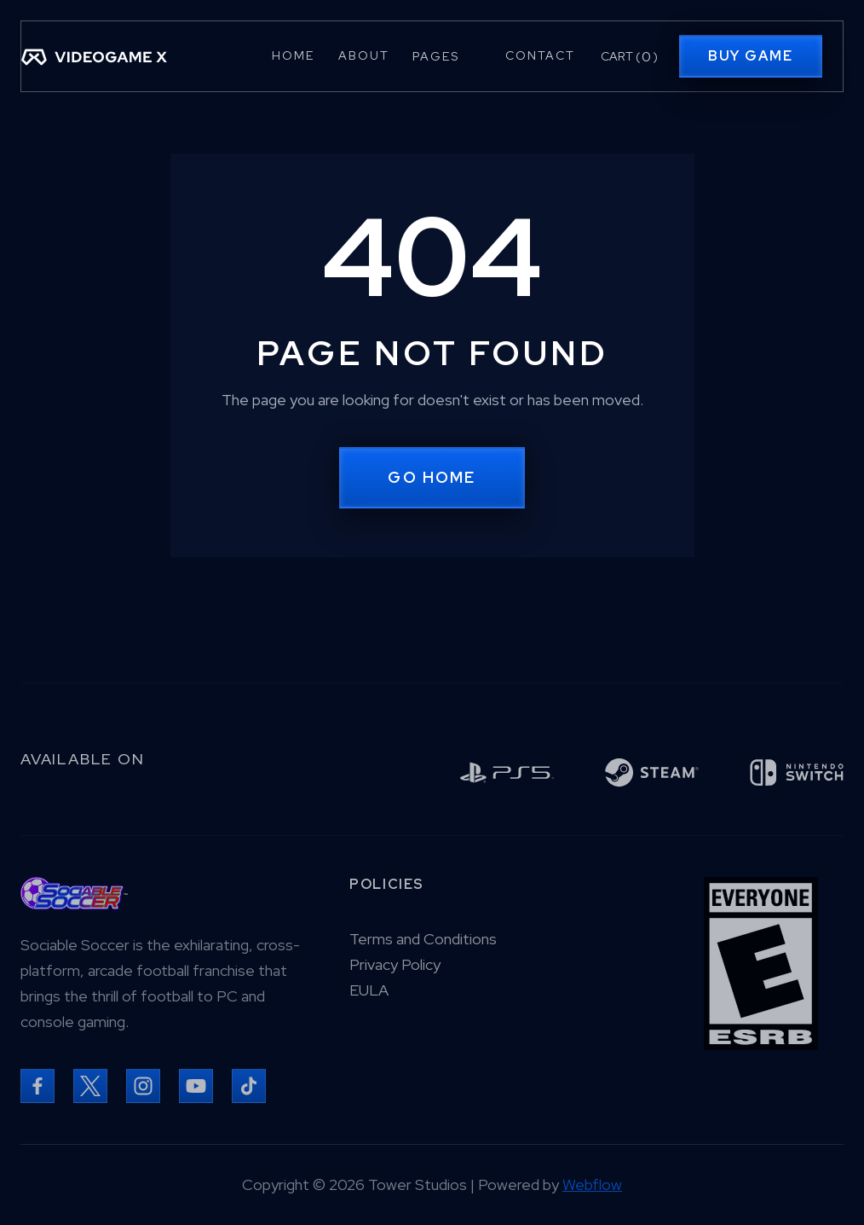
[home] (94, 56)
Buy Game (750, 56)
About (363, 55)
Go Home (431, 477)
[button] (446, 56)
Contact (540, 55)
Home (293, 55)
